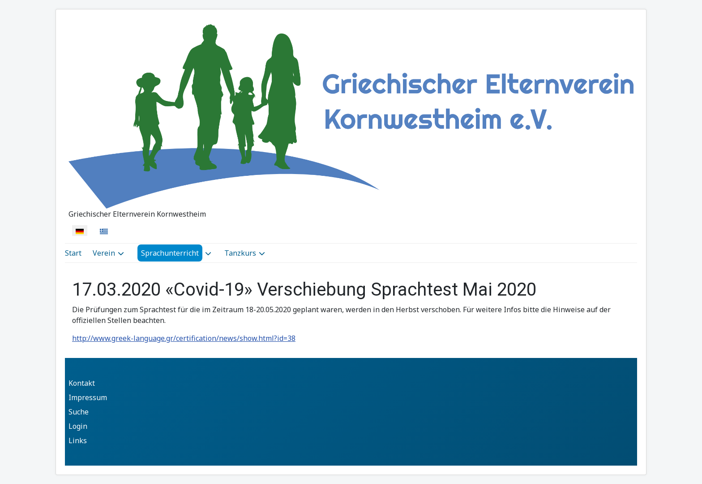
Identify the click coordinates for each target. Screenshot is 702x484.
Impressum (87, 397)
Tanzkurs (240, 253)
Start (73, 253)
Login (77, 426)
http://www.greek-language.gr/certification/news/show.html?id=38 (183, 338)
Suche (78, 412)
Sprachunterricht (170, 253)
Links (77, 440)
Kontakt (81, 383)
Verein (104, 253)
